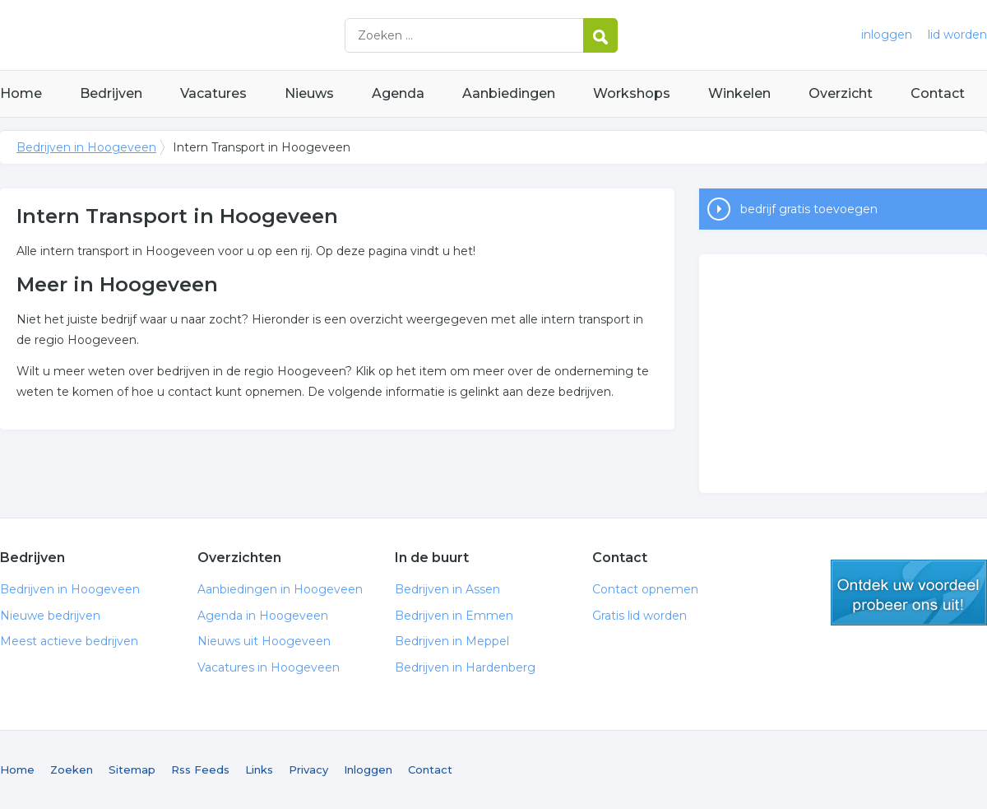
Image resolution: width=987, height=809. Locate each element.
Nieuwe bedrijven (50, 615)
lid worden (957, 34)
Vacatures (213, 93)
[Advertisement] (843, 374)
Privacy (308, 769)
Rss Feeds (200, 769)
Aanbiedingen (508, 93)
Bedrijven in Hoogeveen (205, 35)
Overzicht (841, 93)
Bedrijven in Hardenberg (465, 667)
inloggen (886, 34)
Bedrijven (111, 93)
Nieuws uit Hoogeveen (264, 641)
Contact (938, 93)
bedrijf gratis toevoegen (809, 209)
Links (259, 769)
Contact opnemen (645, 589)
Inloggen (368, 769)
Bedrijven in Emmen (454, 615)
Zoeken (71, 769)
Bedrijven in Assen (447, 589)
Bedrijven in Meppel (452, 641)
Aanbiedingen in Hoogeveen (280, 589)
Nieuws (309, 93)
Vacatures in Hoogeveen (268, 667)
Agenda (398, 93)
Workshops (631, 93)
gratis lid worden (909, 592)
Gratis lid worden (639, 615)
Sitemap (132, 769)
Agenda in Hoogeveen (262, 615)
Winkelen (739, 93)
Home (21, 93)
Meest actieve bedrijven (69, 641)
